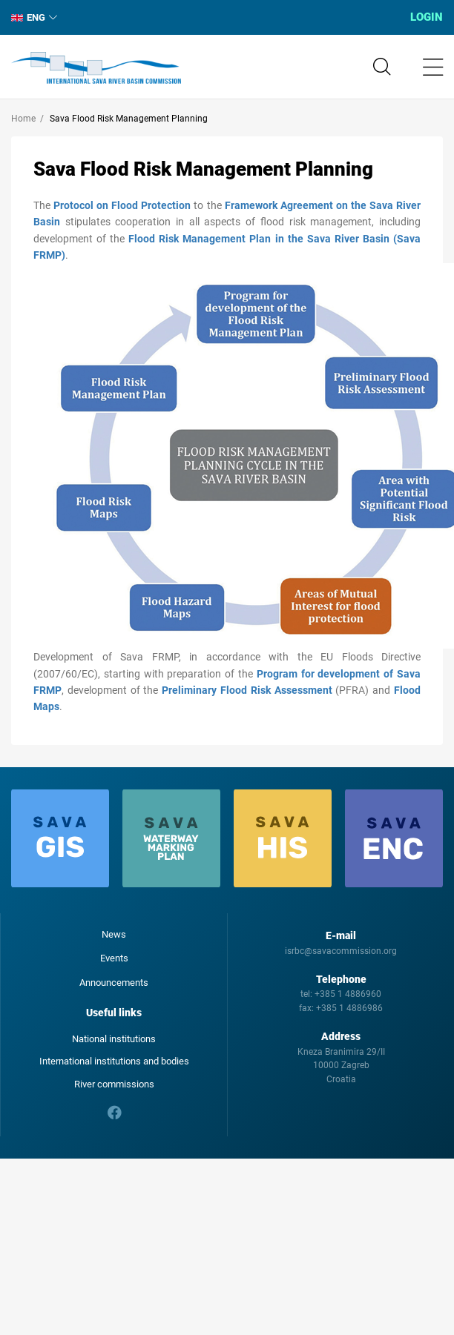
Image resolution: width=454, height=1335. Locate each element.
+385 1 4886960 (348, 994)
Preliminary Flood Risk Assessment (247, 690)
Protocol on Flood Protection (122, 205)
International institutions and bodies (114, 1061)
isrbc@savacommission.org (341, 951)
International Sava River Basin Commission (96, 68)
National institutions (114, 1038)
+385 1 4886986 (349, 1008)
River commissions (114, 1084)
